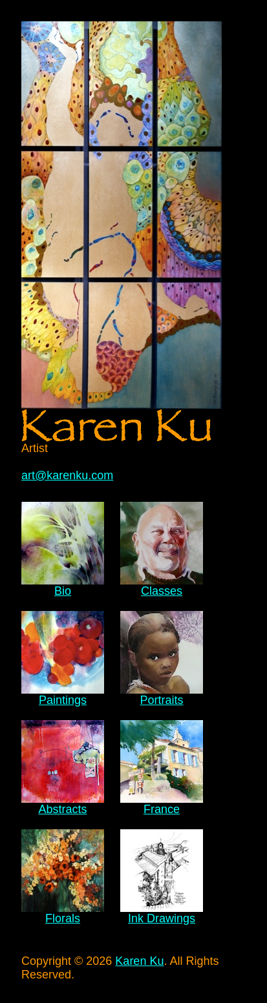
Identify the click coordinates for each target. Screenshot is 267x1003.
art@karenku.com (67, 475)
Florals (62, 918)
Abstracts (62, 809)
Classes (161, 590)
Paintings (63, 700)
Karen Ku (139, 961)
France (162, 809)
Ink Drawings (161, 918)
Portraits (161, 700)
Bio (62, 590)
